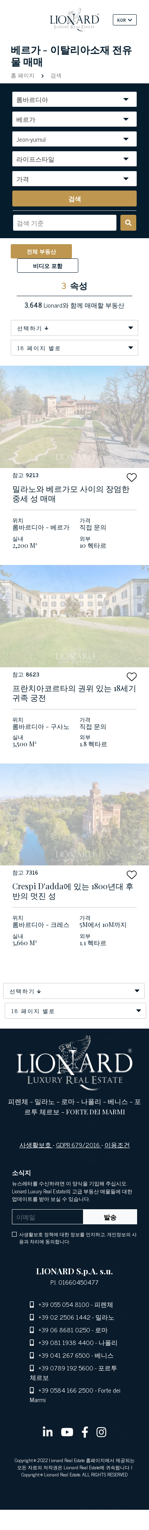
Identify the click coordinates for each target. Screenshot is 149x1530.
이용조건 (117, 1144)
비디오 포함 (47, 265)
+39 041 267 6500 (64, 1355)
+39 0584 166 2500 (66, 1390)
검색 (55, 74)
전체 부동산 (41, 251)
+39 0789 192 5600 (66, 1367)
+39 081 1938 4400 (66, 1342)
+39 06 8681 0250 (64, 1329)
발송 (110, 1217)
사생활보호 (36, 1144)
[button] (132, 477)
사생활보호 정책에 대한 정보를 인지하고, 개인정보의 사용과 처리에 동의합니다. (78, 1238)
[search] (74, 198)
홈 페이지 (23, 74)
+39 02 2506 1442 (64, 1317)
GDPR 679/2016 (78, 1144)
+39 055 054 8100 (64, 1304)
